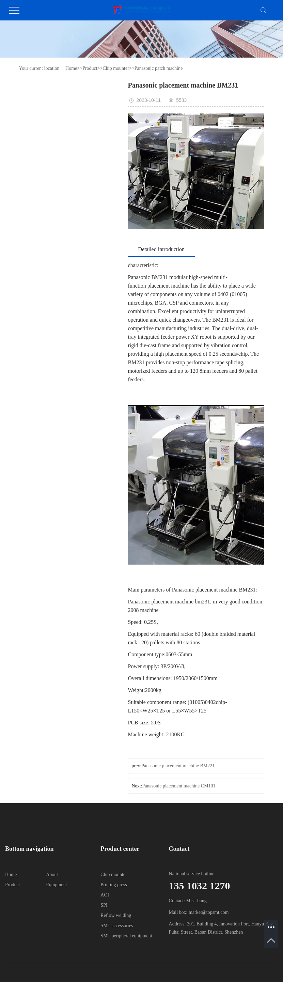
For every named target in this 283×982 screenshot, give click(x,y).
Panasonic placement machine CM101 (179, 785)
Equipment (56, 884)
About (52, 874)
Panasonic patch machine (159, 68)
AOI (104, 894)
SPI (103, 905)
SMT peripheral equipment (126, 935)
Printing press (113, 884)
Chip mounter (116, 68)
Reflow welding (115, 915)
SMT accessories (116, 925)
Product (89, 68)
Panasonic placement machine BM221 (178, 765)
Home (71, 68)
